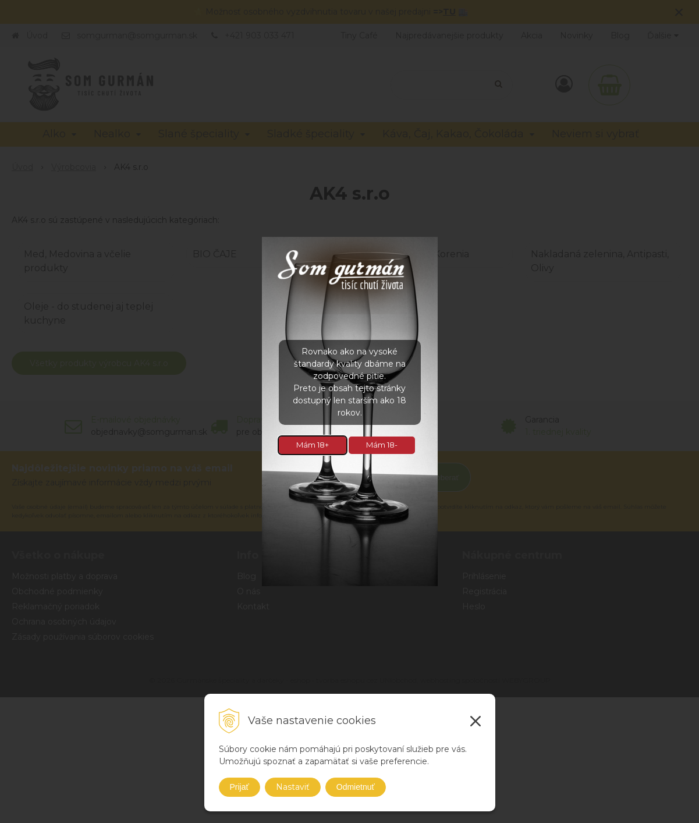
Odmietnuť (355, 787)
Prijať (239, 787)
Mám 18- (382, 444)
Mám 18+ (312, 444)
